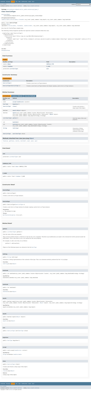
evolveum (11, 389)
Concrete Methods (30, 96)
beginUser (15, 104)
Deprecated (24, 1)
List (10, 68)
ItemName (10, 66)
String (5, 128)
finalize (5, 141)
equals (14, 110)
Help (33, 1)
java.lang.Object (5, 14)
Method (20, 5)
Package (8, 1)
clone (14, 106)
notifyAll (23, 141)
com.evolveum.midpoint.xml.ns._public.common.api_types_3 (22, 9)
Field (11, 5)
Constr (15, 5)
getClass (11, 141)
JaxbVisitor (20, 101)
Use (16, 1)
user (47, 68)
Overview (2, 1)
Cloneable (21, 19)
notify (17, 141)
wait (28, 141)
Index (29, 1)
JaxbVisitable (5, 19)
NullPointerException (9, 215)
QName (9, 64)
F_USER (48, 66)
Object (8, 24)
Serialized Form (5, 50)
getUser (15, 118)
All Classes (3, 4)
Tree (19, 1)
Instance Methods (17, 96)
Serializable (14, 19)
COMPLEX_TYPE (50, 64)
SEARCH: (74, 4)
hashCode (15, 122)
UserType (14, 68)
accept (14, 101)
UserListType (6, 83)
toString (15, 128)
